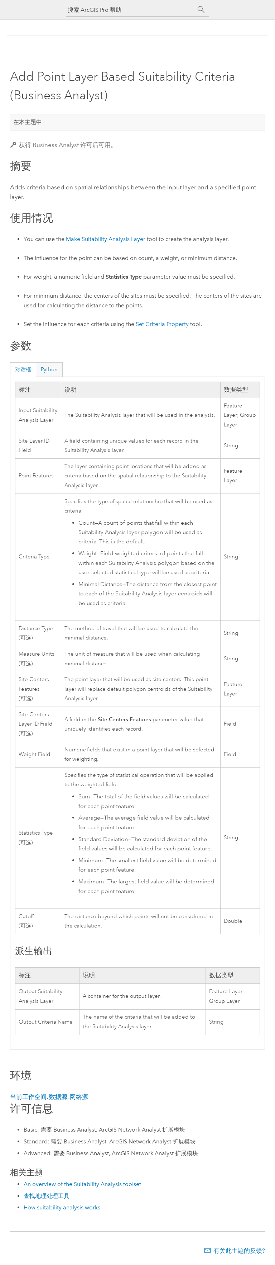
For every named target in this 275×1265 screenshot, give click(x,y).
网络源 (79, 1096)
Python (49, 369)
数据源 (58, 1096)
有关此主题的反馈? (239, 1250)
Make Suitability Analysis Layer (105, 239)
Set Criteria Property (162, 324)
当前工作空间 (28, 1096)
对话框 (23, 369)
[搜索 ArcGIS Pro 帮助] (130, 10)
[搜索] (201, 9)
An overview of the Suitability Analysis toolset (82, 1184)
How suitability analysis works (62, 1207)
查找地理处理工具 (46, 1196)
